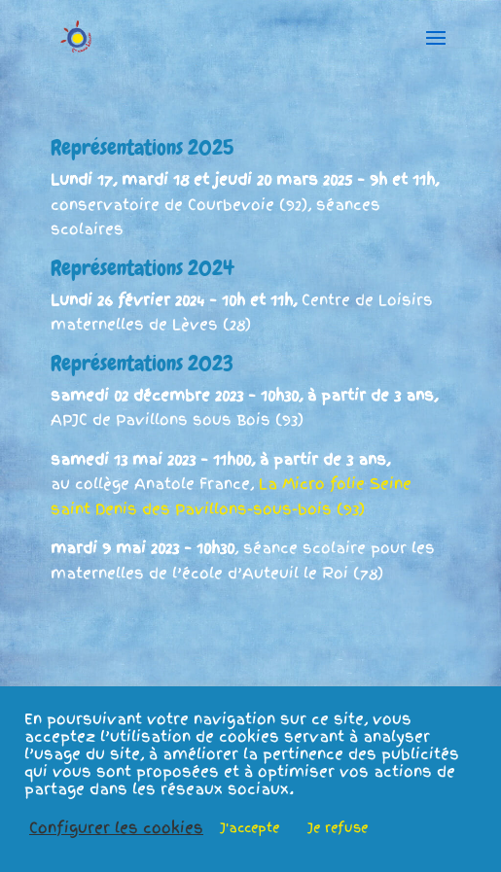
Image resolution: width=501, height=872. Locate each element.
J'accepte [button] (249, 828)
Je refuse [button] (337, 828)
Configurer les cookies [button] (116, 828)
